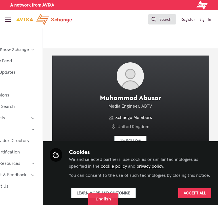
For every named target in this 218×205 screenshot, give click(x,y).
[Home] (44, 19)
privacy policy (111, 166)
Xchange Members (148, 117)
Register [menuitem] (188, 20)
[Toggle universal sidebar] (8, 19)
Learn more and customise (133, 193)
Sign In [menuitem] (205, 20)
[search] (162, 19)
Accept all (195, 193)
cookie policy (176, 159)
